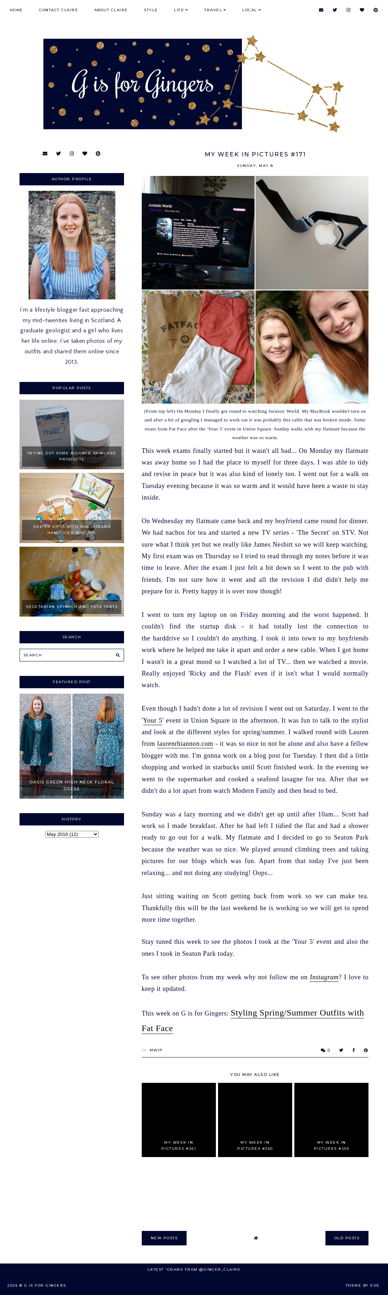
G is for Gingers (45, 1285)
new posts (164, 1238)
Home (16, 10)
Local (249, 10)
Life (179, 10)
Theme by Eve (363, 1285)
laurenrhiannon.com (185, 743)
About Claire (111, 10)
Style (151, 10)
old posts (347, 1238)
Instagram (324, 977)
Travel (213, 10)
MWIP (156, 1050)
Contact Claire (58, 10)
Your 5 (152, 720)
